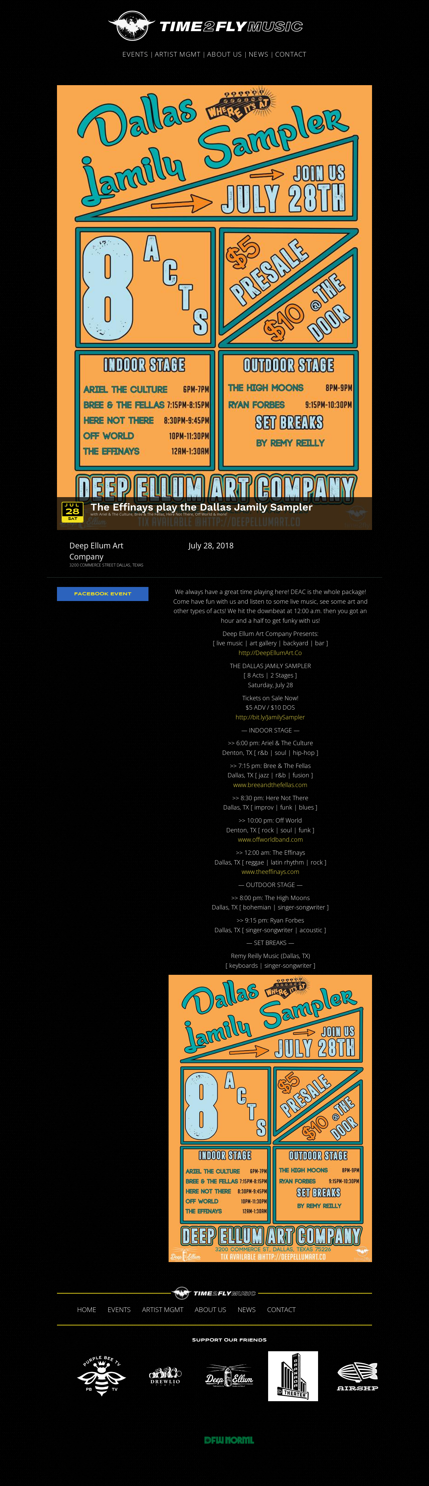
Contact (291, 55)
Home (86, 1309)
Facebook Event (102, 594)
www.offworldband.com (270, 839)
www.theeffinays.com (270, 872)
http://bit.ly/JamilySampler (270, 717)
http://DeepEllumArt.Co (270, 653)
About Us (224, 55)
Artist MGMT (178, 55)
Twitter (322, 1308)
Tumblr (336, 1308)
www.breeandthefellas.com (270, 785)
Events (135, 55)
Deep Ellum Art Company (96, 551)
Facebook (308, 1308)
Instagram (350, 1308)
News (258, 55)
